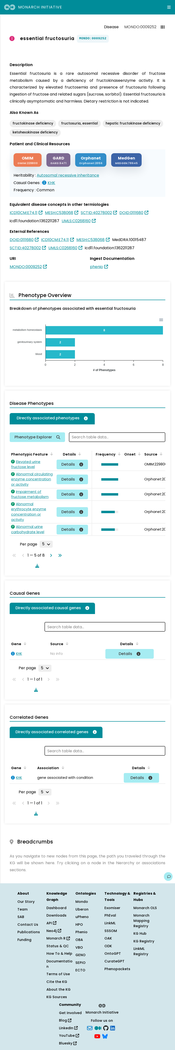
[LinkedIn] (112, 1027)
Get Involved (70, 1012)
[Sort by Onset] (138, 453)
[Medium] (98, 1027)
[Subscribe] (89, 1027)
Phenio (81, 932)
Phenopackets (117, 969)
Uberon (81, 909)
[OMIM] (28, 160)
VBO (79, 947)
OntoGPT (112, 953)
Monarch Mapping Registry (141, 920)
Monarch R (58, 938)
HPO (79, 924)
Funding (24, 939)
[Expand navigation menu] (169, 7)
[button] (108, 464)
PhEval (110, 915)
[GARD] (58, 160)
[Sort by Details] (79, 453)
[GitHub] (106, 1027)
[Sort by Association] (62, 767)
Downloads (56, 915)
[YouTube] (97, 1036)
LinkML (110, 923)
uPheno (82, 916)
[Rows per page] (46, 544)
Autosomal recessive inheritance (68, 175)
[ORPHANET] (90, 160)
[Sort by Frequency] (118, 453)
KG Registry (143, 941)
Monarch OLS (145, 907)
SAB (20, 916)
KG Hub (139, 933)
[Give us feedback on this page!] (168, 876)
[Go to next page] (50, 555)
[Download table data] (36, 565)
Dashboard (56, 907)
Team (22, 909)
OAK (108, 938)
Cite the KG (56, 981)
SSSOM (110, 930)
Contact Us (27, 924)
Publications (28, 932)
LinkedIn (68, 1028)
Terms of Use (58, 974)
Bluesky (68, 1043)
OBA (79, 939)
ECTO (80, 970)
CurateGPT (114, 961)
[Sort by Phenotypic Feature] (51, 453)
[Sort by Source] (160, 453)
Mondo (81, 901)
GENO (80, 955)
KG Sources (56, 997)
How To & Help (59, 953)
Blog (65, 1020)
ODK (108, 946)
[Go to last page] (59, 555)
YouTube (69, 1035)
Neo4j (53, 930)
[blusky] (105, 1036)
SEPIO (80, 962)
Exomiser (112, 907)
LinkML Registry (140, 951)
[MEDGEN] (126, 160)
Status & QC (57, 946)
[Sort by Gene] (24, 643)
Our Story (26, 901)
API (51, 923)
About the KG (58, 989)
